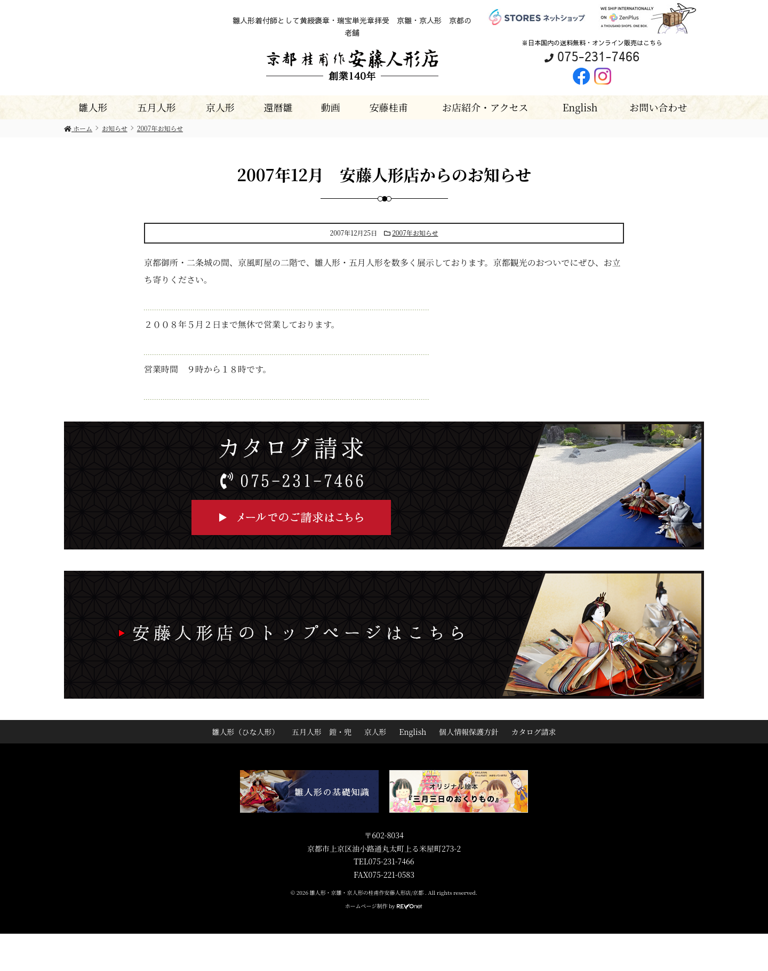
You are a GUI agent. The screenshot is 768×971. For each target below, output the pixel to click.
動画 (330, 107)
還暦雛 (277, 107)
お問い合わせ (658, 107)
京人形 (220, 107)
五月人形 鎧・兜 (321, 731)
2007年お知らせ (415, 232)
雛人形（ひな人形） (245, 731)
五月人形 (157, 107)
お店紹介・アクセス (485, 107)
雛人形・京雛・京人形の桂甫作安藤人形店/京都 (367, 892)
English (580, 107)
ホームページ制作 (366, 906)
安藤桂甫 (388, 107)
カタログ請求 (533, 731)
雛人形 (92, 107)
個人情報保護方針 (469, 731)
